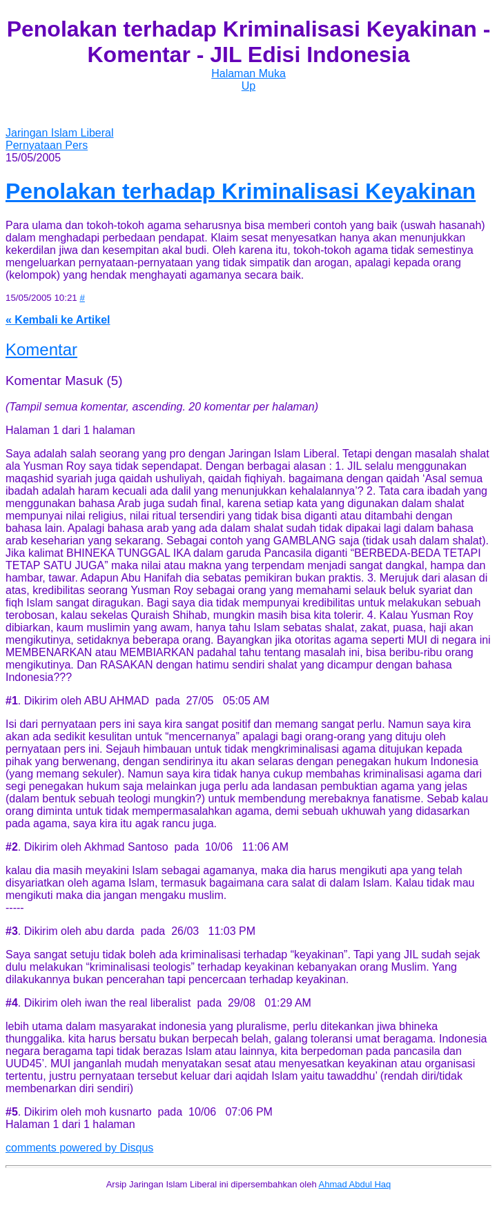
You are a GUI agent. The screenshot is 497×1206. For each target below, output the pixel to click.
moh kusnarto (118, 1112)
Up (248, 86)
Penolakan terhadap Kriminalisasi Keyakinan (241, 191)
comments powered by (79, 1148)
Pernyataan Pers (47, 145)
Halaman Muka (248, 73)
